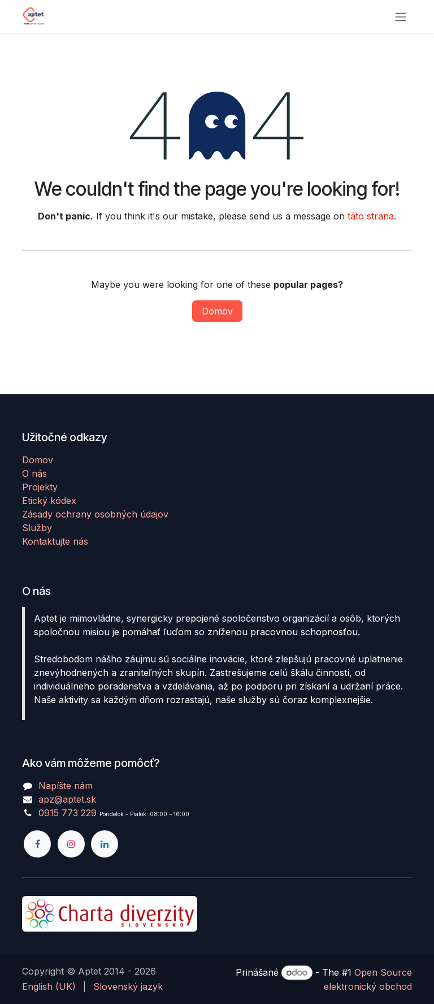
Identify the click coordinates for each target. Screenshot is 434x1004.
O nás (34, 473)
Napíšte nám (65, 785)
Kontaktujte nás (55, 541)
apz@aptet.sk (67, 799)
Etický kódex (49, 500)
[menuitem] (49, 986)
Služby (37, 527)
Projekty (40, 487)
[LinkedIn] (104, 844)
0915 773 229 (67, 812)
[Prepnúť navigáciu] (400, 16)
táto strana (371, 216)
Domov (217, 311)
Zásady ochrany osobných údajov (95, 514)
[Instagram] (71, 844)
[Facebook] (37, 844)
